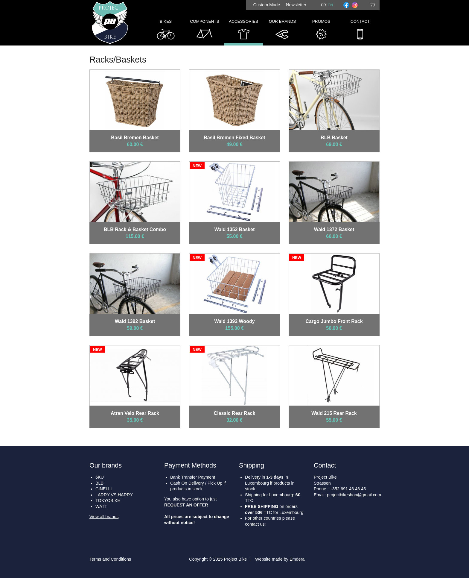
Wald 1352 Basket (234, 229)
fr (323, 5)
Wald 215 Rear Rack (334, 413)
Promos (321, 31)
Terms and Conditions (110, 559)
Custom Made (266, 4)
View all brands (103, 516)
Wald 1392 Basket (135, 321)
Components (204, 31)
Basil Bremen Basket (135, 137)
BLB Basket (334, 137)
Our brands (105, 465)
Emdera (297, 559)
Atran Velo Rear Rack (135, 413)
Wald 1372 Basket (334, 229)
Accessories (243, 31)
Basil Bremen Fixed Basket (234, 137)
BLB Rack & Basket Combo (135, 229)
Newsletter (296, 4)
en (330, 5)
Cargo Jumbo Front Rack (334, 321)
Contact (360, 31)
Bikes (166, 31)
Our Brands (282, 31)
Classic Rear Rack (234, 413)
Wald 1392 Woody (234, 321)
